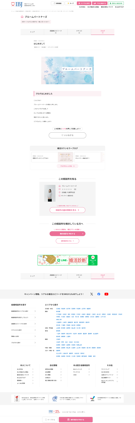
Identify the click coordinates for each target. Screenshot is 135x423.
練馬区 (87, 316)
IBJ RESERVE (109, 372)
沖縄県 (90, 356)
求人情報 (53, 374)
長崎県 (63, 356)
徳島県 (84, 347)
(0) (56, 32)
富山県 (73, 328)
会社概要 (53, 372)
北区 (72, 316)
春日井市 (69, 333)
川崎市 (65, 322)
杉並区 (63, 316)
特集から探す (23, 336)
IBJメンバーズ (81, 369)
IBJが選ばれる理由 (93, 7)
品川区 (99, 314)
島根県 (63, 347)
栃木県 (73, 325)
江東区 (94, 314)
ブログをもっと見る (66, 166)
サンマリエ (81, 372)
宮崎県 (78, 356)
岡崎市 (63, 333)
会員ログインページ (109, 374)
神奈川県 (59, 319)
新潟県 (63, 328)
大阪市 (58, 342)
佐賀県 (58, 356)
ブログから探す (23, 343)
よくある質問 (25, 383)
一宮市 (58, 333)
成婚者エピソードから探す (23, 324)
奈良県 (73, 345)
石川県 (78, 328)
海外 (94, 356)
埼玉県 (58, 325)
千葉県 (63, 325)
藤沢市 (76, 322)
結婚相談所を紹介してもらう (23, 317)
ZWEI (81, 374)
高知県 (99, 347)
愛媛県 (94, 347)
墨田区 (89, 314)
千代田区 (59, 314)
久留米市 (65, 353)
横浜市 (87, 322)
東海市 (80, 333)
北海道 (58, 308)
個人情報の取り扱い (53, 380)
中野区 (58, 316)
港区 (69, 314)
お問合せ (53, 377)
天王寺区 (76, 342)
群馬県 (78, 325)
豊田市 (85, 333)
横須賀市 (81, 322)
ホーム (12, 11)
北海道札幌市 (28, 11)
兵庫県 (58, 345)
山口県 (78, 347)
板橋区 (82, 316)
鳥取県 (58, 347)
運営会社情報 (53, 369)
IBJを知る (82, 7)
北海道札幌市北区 (36, 11)
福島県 (89, 308)
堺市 (62, 342)
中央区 (65, 314)
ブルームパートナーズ (45, 11)
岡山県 (68, 347)
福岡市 (71, 353)
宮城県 (73, 308)
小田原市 (59, 322)
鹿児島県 (84, 356)
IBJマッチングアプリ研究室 (109, 381)
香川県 (89, 347)
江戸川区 (103, 316)
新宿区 (73, 314)
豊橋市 (90, 333)
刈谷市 (75, 333)
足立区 (92, 316)
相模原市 (70, 322)
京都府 (63, 345)
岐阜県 (58, 336)
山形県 (84, 308)
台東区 (84, 314)
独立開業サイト (109, 377)
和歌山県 (79, 345)
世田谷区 (114, 314)
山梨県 (58, 328)
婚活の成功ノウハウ (107, 7)
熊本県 (68, 356)
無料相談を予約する (77, 419)
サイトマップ (109, 369)
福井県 (84, 328)
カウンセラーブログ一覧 (57, 11)
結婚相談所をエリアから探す (23, 311)
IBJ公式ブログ (119, 7)
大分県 (73, 356)
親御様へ (25, 380)
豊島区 (68, 316)
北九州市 (59, 353)
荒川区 (77, 316)
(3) (102, 31)
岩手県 (68, 308)
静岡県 (63, 336)
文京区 (78, 314)
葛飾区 (97, 316)
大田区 (109, 314)
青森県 (63, 308)
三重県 (68, 336)
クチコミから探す (23, 330)
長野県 (68, 328)
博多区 (82, 353)
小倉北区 (76, 353)
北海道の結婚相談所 (19, 11)
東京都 (58, 311)
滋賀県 (68, 345)
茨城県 (68, 325)
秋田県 (78, 308)
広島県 (73, 347)
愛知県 (58, 330)
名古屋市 (95, 333)
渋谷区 (120, 314)
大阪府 (58, 339)
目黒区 (104, 314)
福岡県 (58, 350)
